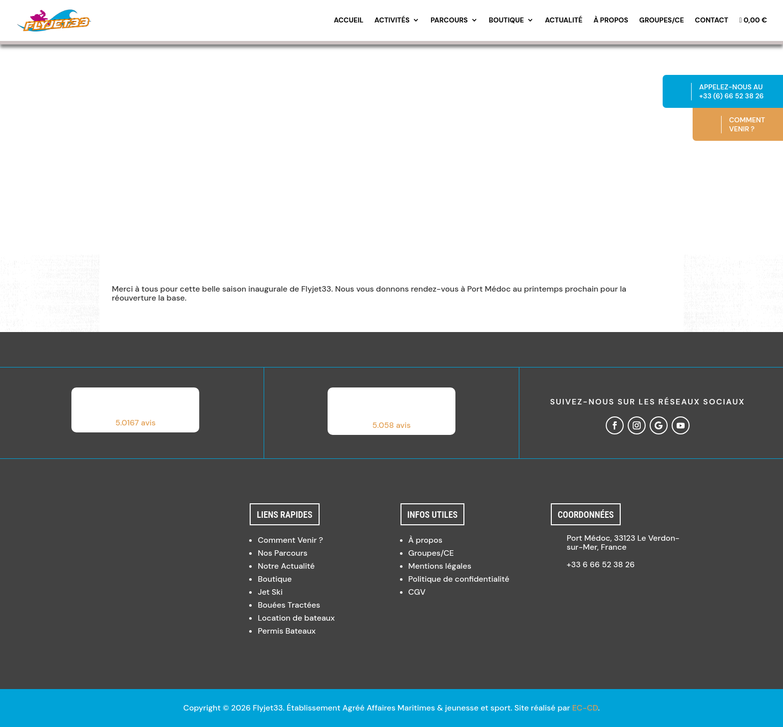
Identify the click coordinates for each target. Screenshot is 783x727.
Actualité (563, 20)
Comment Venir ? (290, 540)
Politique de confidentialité (458, 579)
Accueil (348, 20)
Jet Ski (270, 592)
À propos (610, 20)
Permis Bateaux (287, 631)
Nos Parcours (283, 553)
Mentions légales (439, 566)
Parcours (449, 20)
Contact (712, 20)
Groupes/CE (661, 20)
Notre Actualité (286, 566)
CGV (417, 592)
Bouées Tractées (289, 605)
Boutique (506, 20)
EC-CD (585, 708)
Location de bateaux (296, 618)
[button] (135, 409)
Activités (392, 20)
